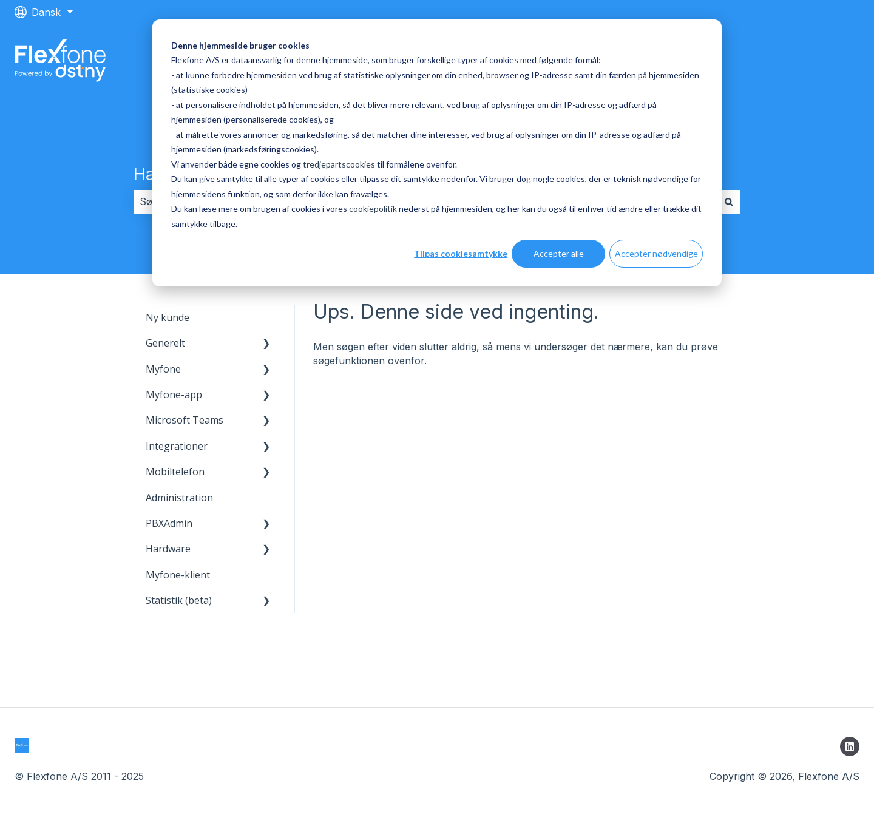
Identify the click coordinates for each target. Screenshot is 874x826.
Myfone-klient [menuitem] (178, 574)
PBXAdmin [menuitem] (169, 523)
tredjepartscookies (339, 164)
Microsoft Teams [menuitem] (184, 420)
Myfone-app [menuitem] (174, 394)
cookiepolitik (373, 208)
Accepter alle (559, 253)
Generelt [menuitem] (165, 343)
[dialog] (437, 152)
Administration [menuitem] (179, 497)
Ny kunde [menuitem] (167, 317)
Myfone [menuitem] (163, 369)
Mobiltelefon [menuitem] (175, 471)
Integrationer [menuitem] (177, 446)
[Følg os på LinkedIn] (849, 746)
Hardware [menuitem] (168, 548)
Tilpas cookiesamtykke (460, 253)
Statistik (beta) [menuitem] (179, 600)
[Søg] (728, 201)
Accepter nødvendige (656, 253)
